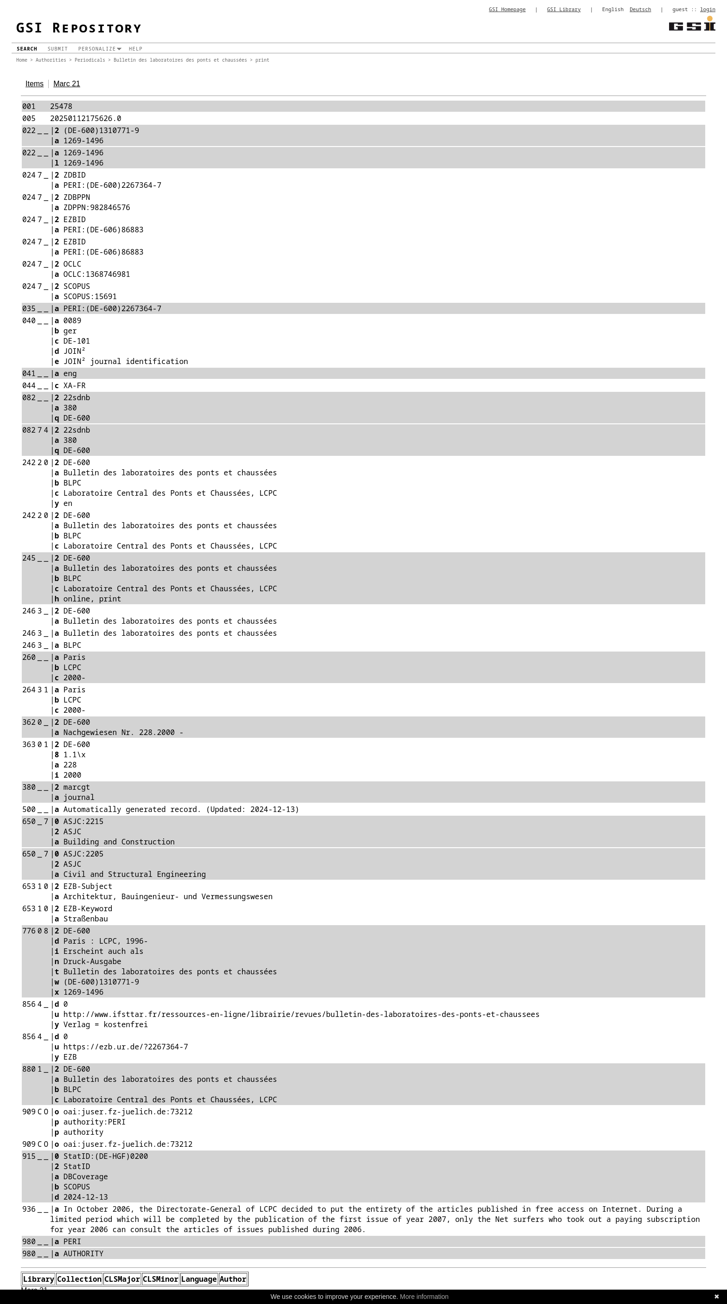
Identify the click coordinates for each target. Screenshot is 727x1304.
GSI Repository (79, 27)
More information (424, 1296)
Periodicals (90, 60)
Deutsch (640, 9)
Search (27, 48)
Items (35, 84)
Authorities (51, 60)
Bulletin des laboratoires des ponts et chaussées (180, 60)
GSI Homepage (507, 9)
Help (136, 48)
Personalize (97, 48)
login (707, 9)
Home (21, 60)
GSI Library (564, 9)
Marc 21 (66, 84)
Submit (57, 48)
